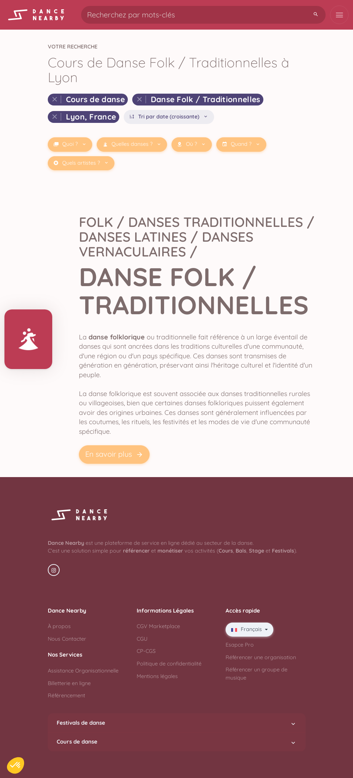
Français (247, 629)
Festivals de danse (177, 723)
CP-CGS (146, 651)
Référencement (66, 695)
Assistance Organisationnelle (83, 670)
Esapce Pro (240, 644)
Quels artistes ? (81, 163)
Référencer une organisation (261, 657)
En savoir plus (114, 454)
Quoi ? (70, 144)
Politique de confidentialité (169, 663)
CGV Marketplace (158, 626)
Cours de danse (177, 742)
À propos (59, 626)
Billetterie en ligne (69, 683)
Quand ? (241, 144)
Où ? (191, 144)
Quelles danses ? (132, 144)
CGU (142, 639)
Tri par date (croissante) (168, 116)
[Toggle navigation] (339, 15)
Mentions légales (157, 676)
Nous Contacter (67, 639)
